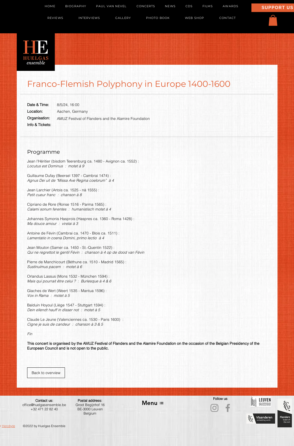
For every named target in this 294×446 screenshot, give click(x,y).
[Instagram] (214, 408)
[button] (273, 20)
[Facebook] (227, 408)
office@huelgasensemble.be (44, 405)
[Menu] (153, 402)
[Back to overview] (46, 372)
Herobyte (8, 426)
